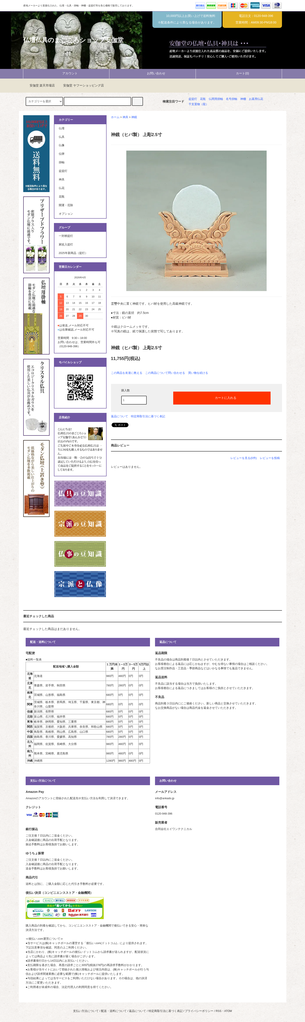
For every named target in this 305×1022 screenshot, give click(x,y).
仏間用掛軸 (216, 99)
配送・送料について (114, 1011)
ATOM (228, 1011)
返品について (119, 416)
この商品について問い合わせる (165, 372)
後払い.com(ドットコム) (101, 943)
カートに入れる (221, 397)
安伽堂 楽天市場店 (39, 85)
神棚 (243, 99)
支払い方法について (86, 1011)
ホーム (115, 117)
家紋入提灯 (66, 244)
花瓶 (203, 99)
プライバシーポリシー (199, 1011)
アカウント (66, 73)
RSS (218, 1011)
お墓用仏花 (256, 99)
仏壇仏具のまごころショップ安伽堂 (73, 40)
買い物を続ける (198, 372)
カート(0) (238, 73)
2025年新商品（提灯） (73, 253)
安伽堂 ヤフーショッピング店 (81, 85)
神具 (125, 117)
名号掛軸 (231, 99)
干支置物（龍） (199, 104)
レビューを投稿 (270, 458)
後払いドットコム (86, 952)
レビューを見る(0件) (243, 458)
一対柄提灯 (66, 236)
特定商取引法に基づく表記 (148, 416)
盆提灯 (193, 99)
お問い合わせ (152, 73)
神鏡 (134, 117)
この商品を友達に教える (126, 372)
